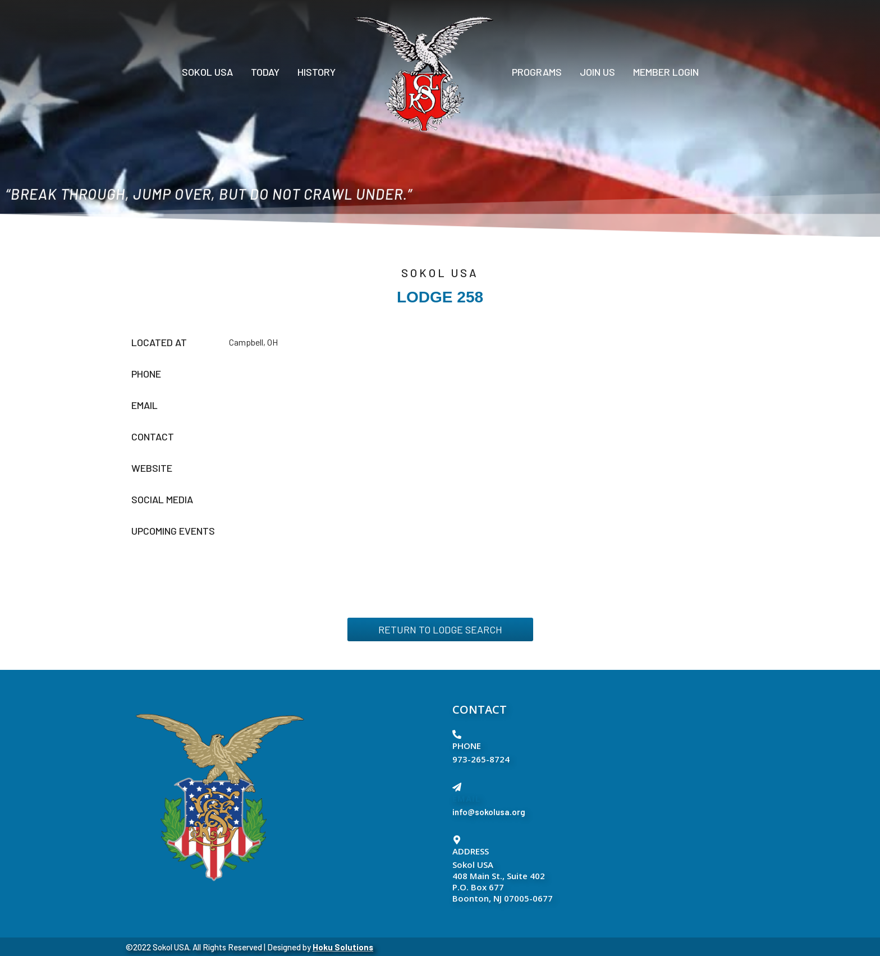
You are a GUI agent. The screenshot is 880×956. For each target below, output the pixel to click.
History (316, 72)
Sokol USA (207, 72)
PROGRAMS (537, 72)
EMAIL (466, 798)
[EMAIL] (456, 787)
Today (265, 72)
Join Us (597, 72)
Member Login (666, 72)
